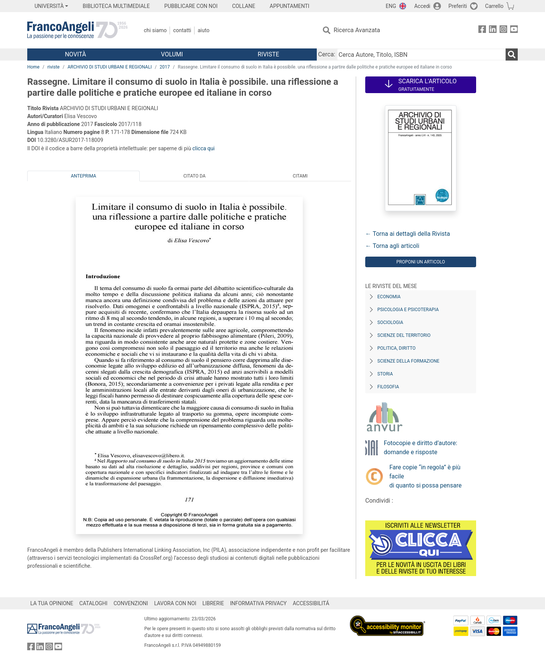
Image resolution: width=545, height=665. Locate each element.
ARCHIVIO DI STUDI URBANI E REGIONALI (109, 67)
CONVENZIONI (131, 603)
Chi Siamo (155, 30)
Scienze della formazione (408, 361)
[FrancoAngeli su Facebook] (482, 30)
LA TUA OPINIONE (51, 603)
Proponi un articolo (420, 262)
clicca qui (203, 148)
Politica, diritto (396, 348)
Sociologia (390, 322)
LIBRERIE (213, 603)
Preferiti (457, 6)
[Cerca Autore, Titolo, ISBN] (421, 54)
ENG (391, 6)
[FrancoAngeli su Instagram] (503, 30)
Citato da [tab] (195, 176)
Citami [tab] (300, 176)
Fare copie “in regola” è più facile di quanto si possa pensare (425, 476)
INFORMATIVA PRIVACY (258, 603)
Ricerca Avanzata (357, 30)
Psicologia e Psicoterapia (408, 309)
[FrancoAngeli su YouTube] (514, 30)
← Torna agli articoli (392, 245)
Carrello (494, 6)
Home (33, 67)
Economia (388, 296)
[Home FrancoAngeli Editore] (77, 30)
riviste (53, 67)
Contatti (182, 30)
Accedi (422, 6)
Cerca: (326, 54)
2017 (165, 67)
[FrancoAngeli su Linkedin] (493, 30)
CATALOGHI (93, 603)
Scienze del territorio (404, 335)
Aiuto (203, 30)
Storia (385, 374)
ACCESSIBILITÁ (311, 603)
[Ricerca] (512, 54)
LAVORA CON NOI (175, 603)
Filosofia (388, 386)
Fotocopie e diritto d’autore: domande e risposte (420, 447)
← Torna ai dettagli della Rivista (407, 233)
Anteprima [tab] (83, 176)
